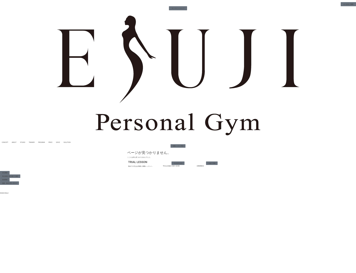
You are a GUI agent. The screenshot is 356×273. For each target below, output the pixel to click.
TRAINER (32, 142)
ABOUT (14, 142)
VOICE (58, 142)
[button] (212, 163)
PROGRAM (41, 142)
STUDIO (22, 142)
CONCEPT (5, 142)
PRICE (50, 142)
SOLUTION (67, 142)
